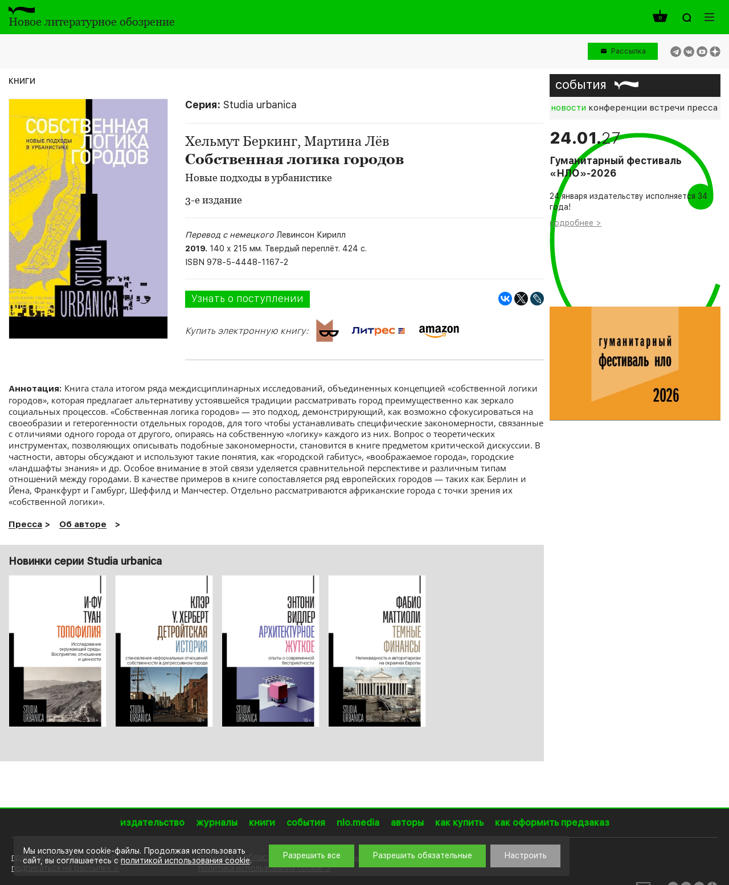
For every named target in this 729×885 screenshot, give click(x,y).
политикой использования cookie (185, 860)
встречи (667, 108)
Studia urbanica (260, 105)
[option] (58, 651)
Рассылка (628, 51)
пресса (702, 108)
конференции (617, 108)
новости (568, 108)
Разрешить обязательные (422, 855)
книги (22, 80)
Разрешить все (311, 855)
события (581, 84)
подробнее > (575, 222)
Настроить (525, 855)
